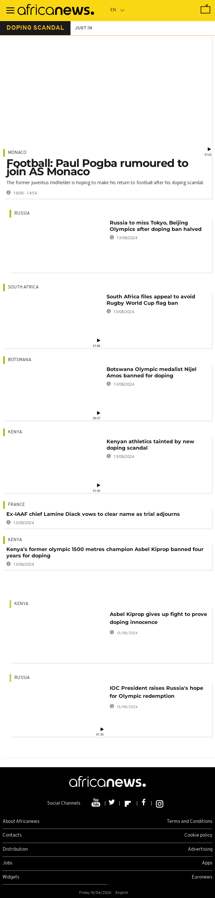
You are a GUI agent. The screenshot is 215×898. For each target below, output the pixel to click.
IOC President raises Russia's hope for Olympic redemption (156, 692)
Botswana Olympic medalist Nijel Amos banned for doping (151, 372)
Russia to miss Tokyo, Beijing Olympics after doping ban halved (156, 226)
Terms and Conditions (189, 821)
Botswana (19, 360)
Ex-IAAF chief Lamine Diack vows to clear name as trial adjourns (93, 514)
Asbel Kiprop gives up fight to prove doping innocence (158, 618)
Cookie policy (198, 835)
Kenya (15, 432)
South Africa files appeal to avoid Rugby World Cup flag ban (151, 300)
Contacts (12, 835)
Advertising (200, 849)
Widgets (11, 877)
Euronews (202, 877)
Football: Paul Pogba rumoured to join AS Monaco (97, 167)
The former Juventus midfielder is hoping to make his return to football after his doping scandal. (105, 182)
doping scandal (35, 28)
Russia (22, 213)
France (16, 504)
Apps (207, 863)
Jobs (7, 863)
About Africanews (21, 821)
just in (83, 28)
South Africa (23, 287)
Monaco (17, 152)
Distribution (15, 849)
